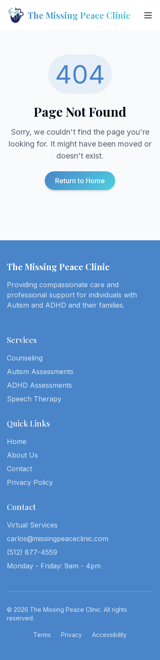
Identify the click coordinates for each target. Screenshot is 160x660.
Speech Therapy (34, 399)
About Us (22, 455)
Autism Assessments (40, 371)
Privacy (71, 634)
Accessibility (109, 634)
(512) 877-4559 (32, 552)
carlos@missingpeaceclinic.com (57, 538)
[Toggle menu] (148, 15)
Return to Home (80, 180)
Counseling (25, 358)
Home (16, 441)
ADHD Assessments (39, 385)
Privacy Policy (30, 482)
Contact (19, 468)
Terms (42, 634)
